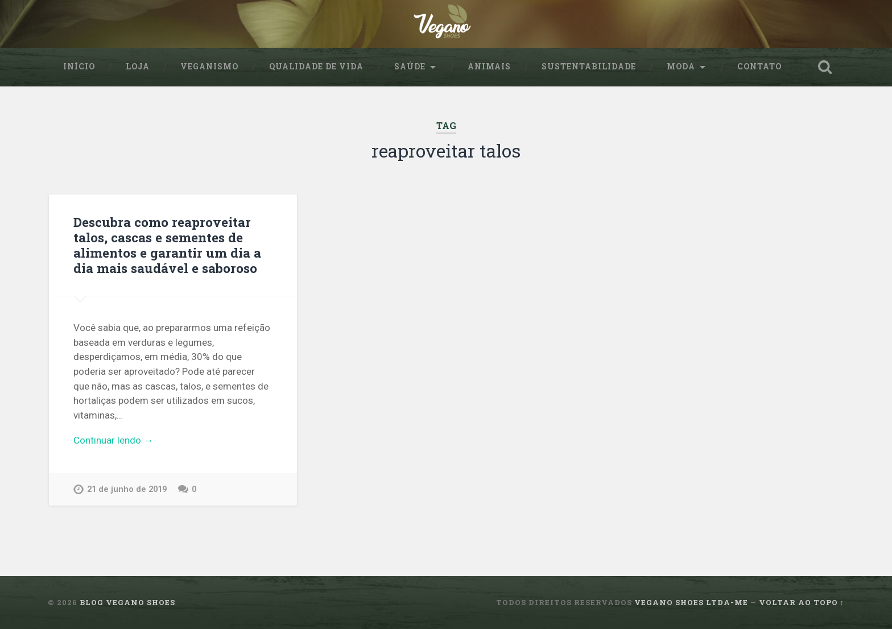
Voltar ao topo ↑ (801, 602)
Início (79, 66)
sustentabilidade (589, 66)
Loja (138, 66)
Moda (681, 66)
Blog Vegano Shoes (127, 602)
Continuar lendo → (113, 440)
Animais (489, 66)
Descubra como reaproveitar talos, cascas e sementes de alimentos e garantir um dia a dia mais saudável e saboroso (167, 244)
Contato (759, 66)
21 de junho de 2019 (127, 489)
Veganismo (209, 66)
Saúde (410, 66)
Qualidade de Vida (316, 66)
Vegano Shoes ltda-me (691, 602)
